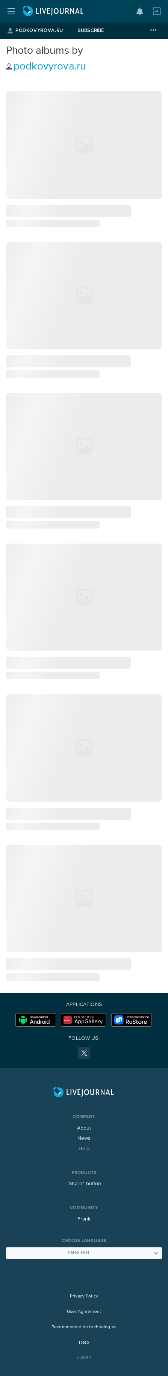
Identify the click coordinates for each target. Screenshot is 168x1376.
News (84, 1138)
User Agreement (84, 1312)
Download (35, 1020)
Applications (84, 1004)
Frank (84, 1219)
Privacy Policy (84, 1296)
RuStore (131, 1020)
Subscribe (91, 30)
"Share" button (84, 1183)
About (84, 1128)
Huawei (83, 1020)
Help (84, 1148)
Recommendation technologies (84, 1327)
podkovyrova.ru (50, 66)
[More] (153, 31)
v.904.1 (84, 1357)
